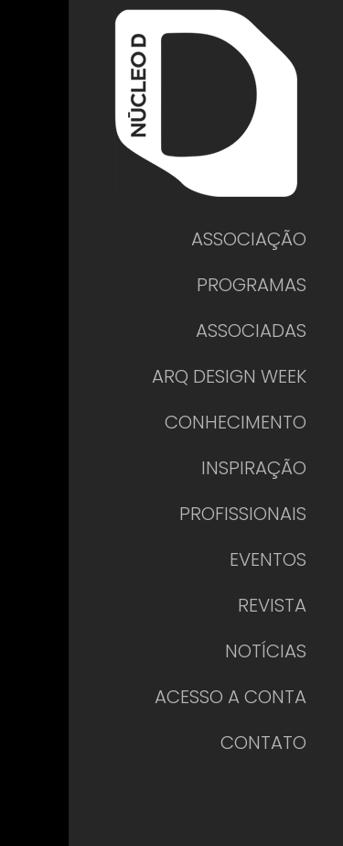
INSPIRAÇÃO (253, 468)
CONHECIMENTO (235, 422)
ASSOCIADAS (251, 330)
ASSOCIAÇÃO (248, 239)
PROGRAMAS (251, 285)
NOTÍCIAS (265, 651)
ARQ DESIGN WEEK (229, 376)
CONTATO (263, 742)
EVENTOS (268, 559)
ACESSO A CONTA (230, 697)
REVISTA (272, 605)
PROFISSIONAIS (242, 513)
